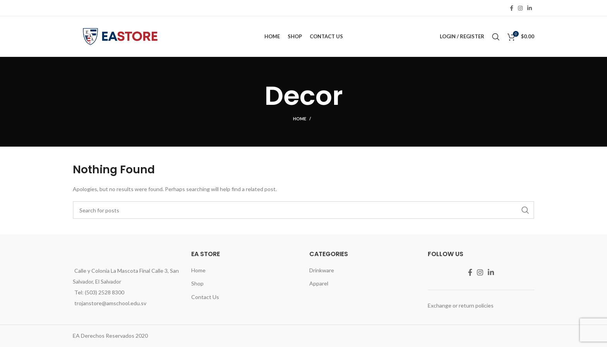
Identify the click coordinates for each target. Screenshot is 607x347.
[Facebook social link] (512, 8)
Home (299, 118)
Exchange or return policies (461, 305)
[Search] (496, 36)
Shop (197, 283)
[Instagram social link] (520, 8)
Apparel (318, 283)
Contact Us (205, 297)
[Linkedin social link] (529, 8)
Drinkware (321, 270)
